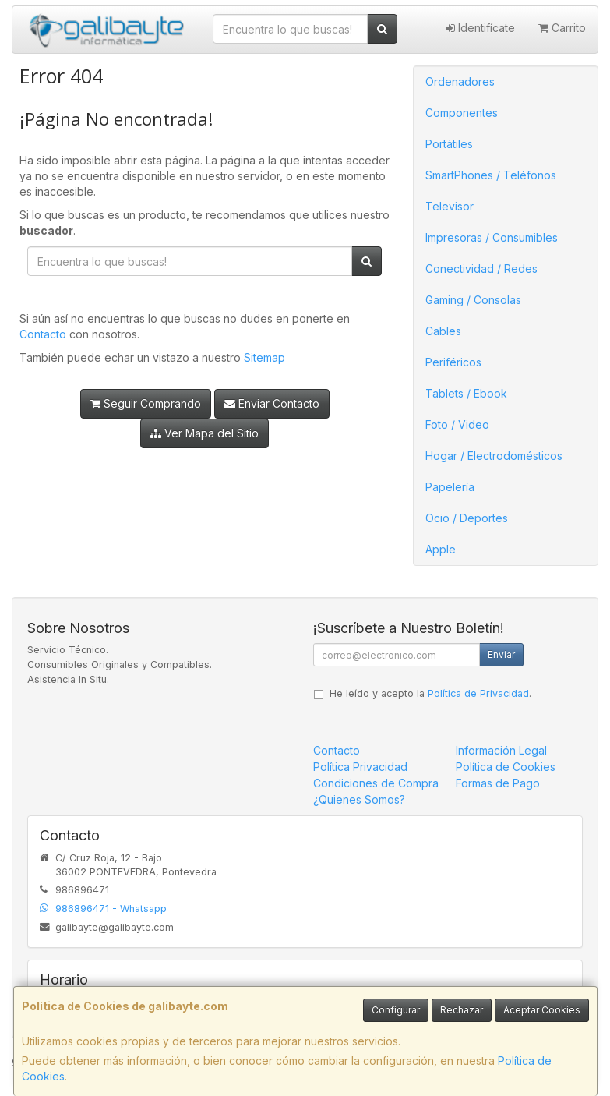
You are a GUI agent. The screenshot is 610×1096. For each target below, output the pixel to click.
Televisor (449, 206)
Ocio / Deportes (466, 518)
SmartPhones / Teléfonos (490, 175)
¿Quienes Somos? (359, 799)
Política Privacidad (360, 766)
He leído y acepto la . (430, 693)
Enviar (501, 654)
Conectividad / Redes (481, 268)
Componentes (461, 112)
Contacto (42, 334)
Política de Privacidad (478, 693)
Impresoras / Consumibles (491, 237)
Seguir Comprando (145, 403)
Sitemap (264, 357)
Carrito (562, 27)
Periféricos (453, 362)
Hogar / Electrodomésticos (493, 455)
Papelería (449, 486)
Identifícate (480, 27)
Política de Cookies (505, 766)
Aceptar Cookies (541, 1010)
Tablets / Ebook (466, 393)
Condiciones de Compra (376, 783)
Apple (440, 549)
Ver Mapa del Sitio (204, 433)
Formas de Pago (498, 783)
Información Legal (501, 750)
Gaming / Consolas (473, 299)
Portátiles (449, 143)
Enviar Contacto (271, 403)
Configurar (396, 1010)
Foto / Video (457, 424)
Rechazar (461, 1010)
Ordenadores (460, 81)
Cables (443, 331)
